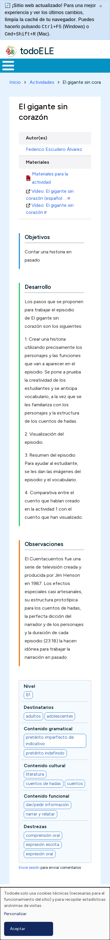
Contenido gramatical (48, 728)
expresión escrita (42, 844)
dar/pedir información (47, 804)
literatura (35, 774)
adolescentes (60, 716)
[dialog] (55, 913)
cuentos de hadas (43, 783)
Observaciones (44, 544)
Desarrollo (38, 287)
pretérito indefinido (45, 753)
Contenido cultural (44, 765)
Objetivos (37, 237)
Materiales (37, 162)
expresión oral (39, 854)
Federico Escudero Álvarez (54, 149)
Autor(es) (36, 138)
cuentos (75, 783)
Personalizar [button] (15, 913)
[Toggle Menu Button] (8, 66)
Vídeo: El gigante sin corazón (50, 208)
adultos (33, 716)
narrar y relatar (40, 814)
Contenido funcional (46, 796)
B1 (28, 694)
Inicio (15, 82)
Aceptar (17, 928)
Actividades (42, 82)
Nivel (29, 686)
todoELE (37, 51)
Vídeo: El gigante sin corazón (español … (50, 194)
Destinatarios (39, 707)
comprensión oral (43, 835)
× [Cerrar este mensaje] (100, 6)
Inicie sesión (29, 867)
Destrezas (35, 826)
